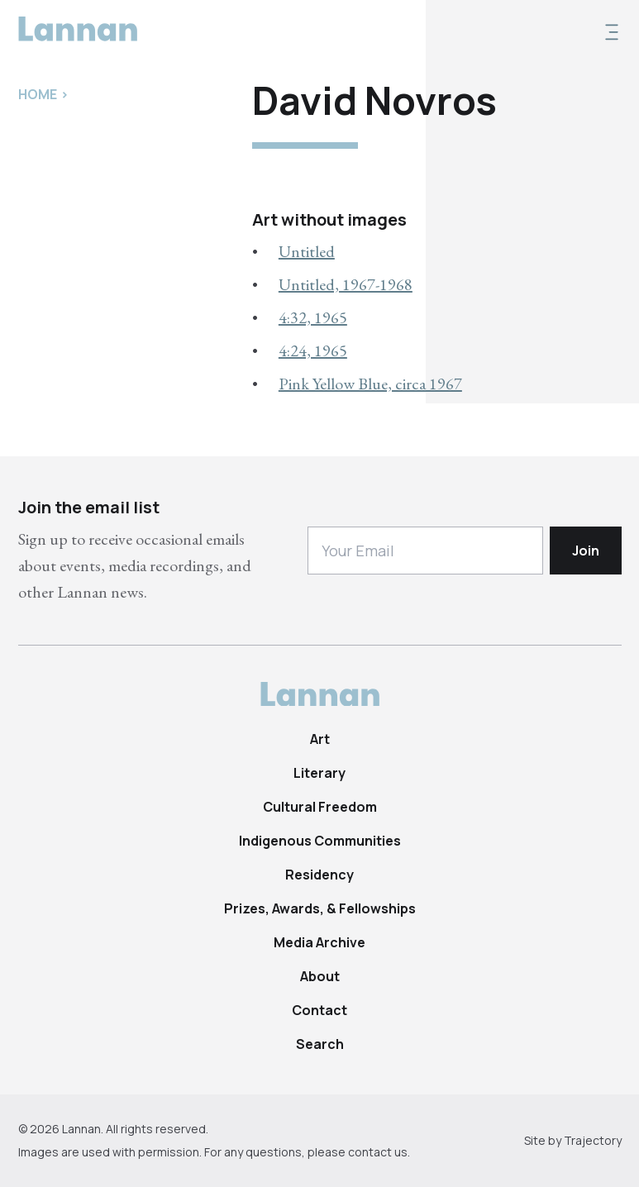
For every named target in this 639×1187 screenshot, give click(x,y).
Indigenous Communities (320, 841)
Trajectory (593, 1140)
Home (37, 94)
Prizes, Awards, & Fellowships (320, 908)
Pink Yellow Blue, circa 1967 (370, 383)
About (320, 976)
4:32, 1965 (313, 317)
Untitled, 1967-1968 (345, 284)
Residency (319, 874)
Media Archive (319, 942)
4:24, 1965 (313, 350)
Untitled (307, 251)
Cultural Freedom (320, 807)
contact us (378, 1152)
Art (320, 739)
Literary (319, 773)
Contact (319, 1010)
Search (320, 1044)
